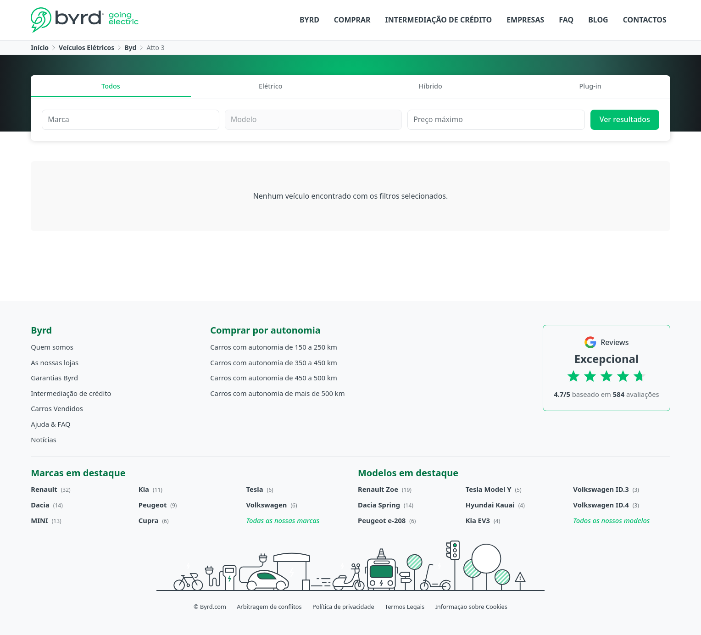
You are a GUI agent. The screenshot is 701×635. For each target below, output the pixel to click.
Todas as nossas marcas (283, 520)
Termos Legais (404, 606)
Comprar (352, 20)
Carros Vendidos (57, 408)
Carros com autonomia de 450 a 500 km (273, 377)
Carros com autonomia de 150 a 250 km (273, 346)
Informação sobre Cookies (471, 606)
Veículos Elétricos (86, 47)
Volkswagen (266, 504)
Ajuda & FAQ (50, 424)
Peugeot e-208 (382, 520)
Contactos (645, 20)
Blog (598, 20)
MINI (39, 520)
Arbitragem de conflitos (269, 606)
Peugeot (153, 504)
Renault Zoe (378, 489)
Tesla (254, 489)
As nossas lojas (54, 362)
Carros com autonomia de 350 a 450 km (273, 362)
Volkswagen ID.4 (601, 504)
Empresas (525, 20)
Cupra (149, 520)
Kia (144, 489)
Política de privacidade (343, 606)
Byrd (309, 20)
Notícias (43, 439)
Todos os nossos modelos (611, 520)
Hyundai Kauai (490, 504)
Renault (44, 489)
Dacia (40, 504)
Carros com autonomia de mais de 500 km (277, 393)
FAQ (566, 20)
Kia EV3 (478, 520)
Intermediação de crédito (438, 20)
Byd (130, 47)
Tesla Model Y (489, 489)
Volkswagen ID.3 (601, 489)
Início (40, 47)
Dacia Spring (379, 504)
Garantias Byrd (54, 377)
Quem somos (52, 346)
